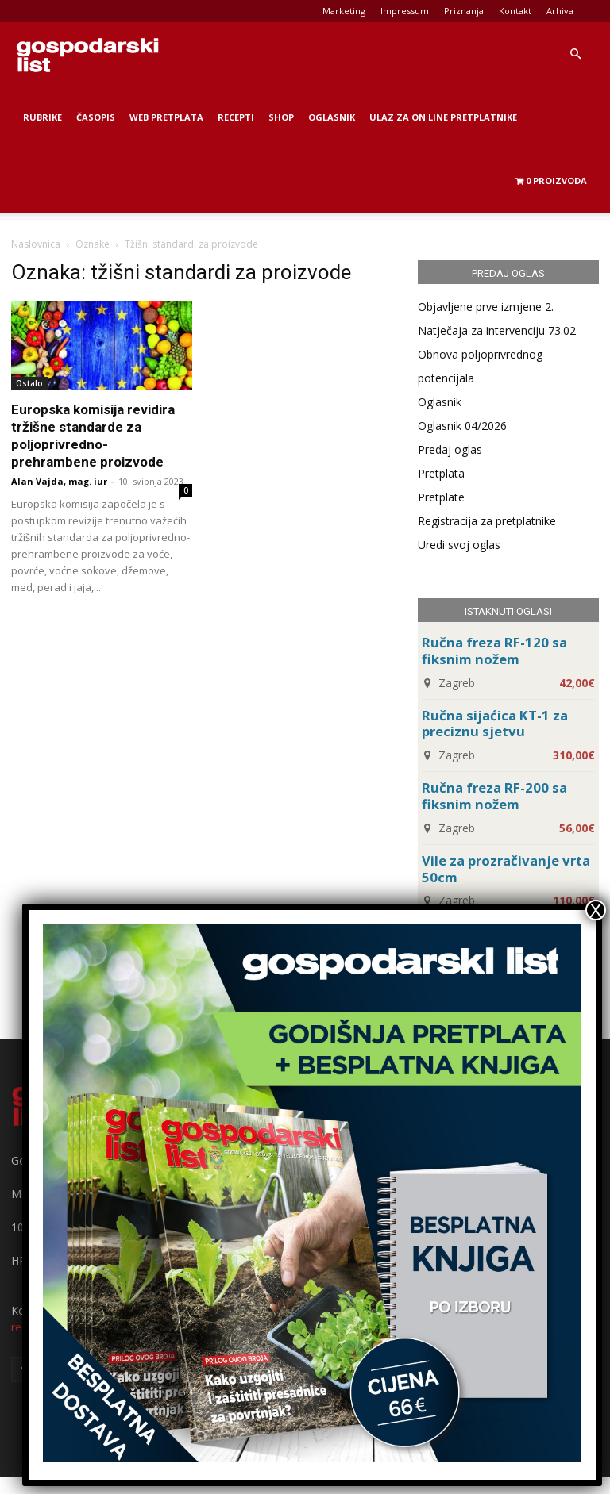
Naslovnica (35, 244)
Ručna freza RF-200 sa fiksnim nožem (494, 795)
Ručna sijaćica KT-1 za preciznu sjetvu (495, 723)
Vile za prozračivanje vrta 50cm (506, 868)
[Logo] (87, 54)
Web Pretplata (166, 117)
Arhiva (559, 11)
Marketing (343, 11)
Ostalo (29, 383)
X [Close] (595, 910)
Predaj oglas (450, 449)
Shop (281, 117)
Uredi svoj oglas (459, 544)
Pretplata (441, 473)
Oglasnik (331, 117)
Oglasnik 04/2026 (462, 425)
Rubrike (42, 117)
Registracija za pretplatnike (487, 520)
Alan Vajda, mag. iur (59, 481)
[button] (575, 54)
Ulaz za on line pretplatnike (443, 117)
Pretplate (441, 497)
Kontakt (515, 11)
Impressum (404, 11)
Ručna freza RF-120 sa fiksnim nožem (494, 650)
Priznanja (464, 11)
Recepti (236, 117)
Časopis (95, 117)
